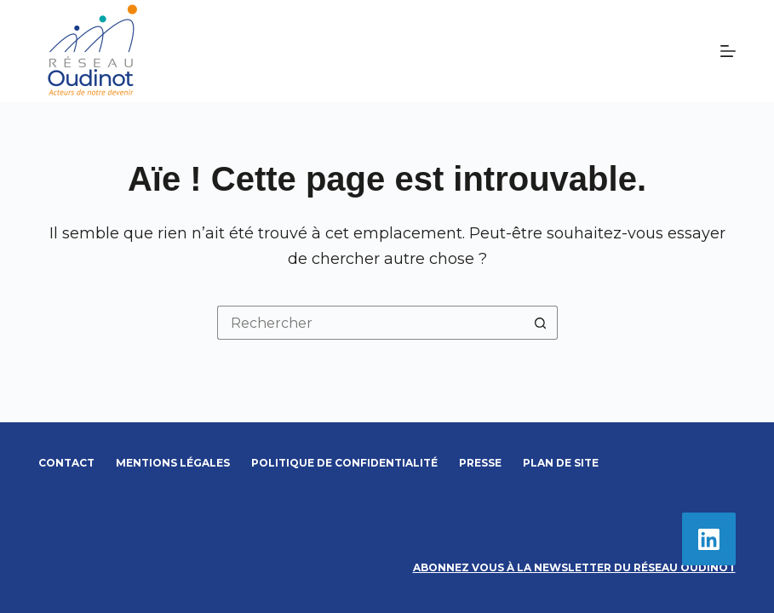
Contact (66, 462)
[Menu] (728, 51)
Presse (480, 462)
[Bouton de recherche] (541, 323)
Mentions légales (173, 462)
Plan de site (561, 462)
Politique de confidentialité (344, 462)
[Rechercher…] (370, 323)
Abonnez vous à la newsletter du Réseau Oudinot (574, 567)
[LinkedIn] (709, 539)
